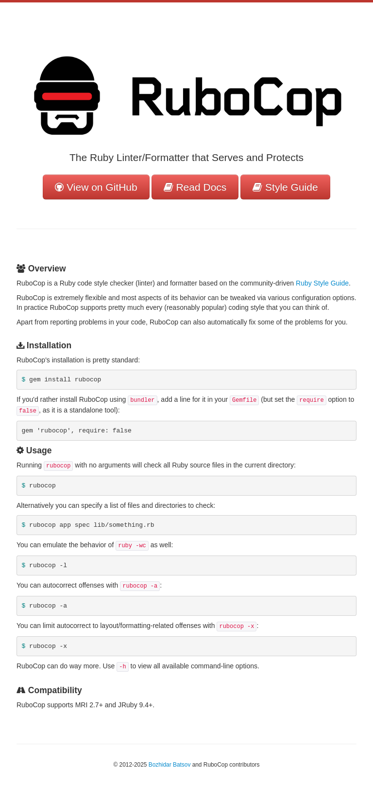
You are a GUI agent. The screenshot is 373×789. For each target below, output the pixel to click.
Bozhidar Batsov (170, 764)
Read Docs (195, 187)
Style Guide (285, 187)
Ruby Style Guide (322, 283)
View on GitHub (96, 187)
